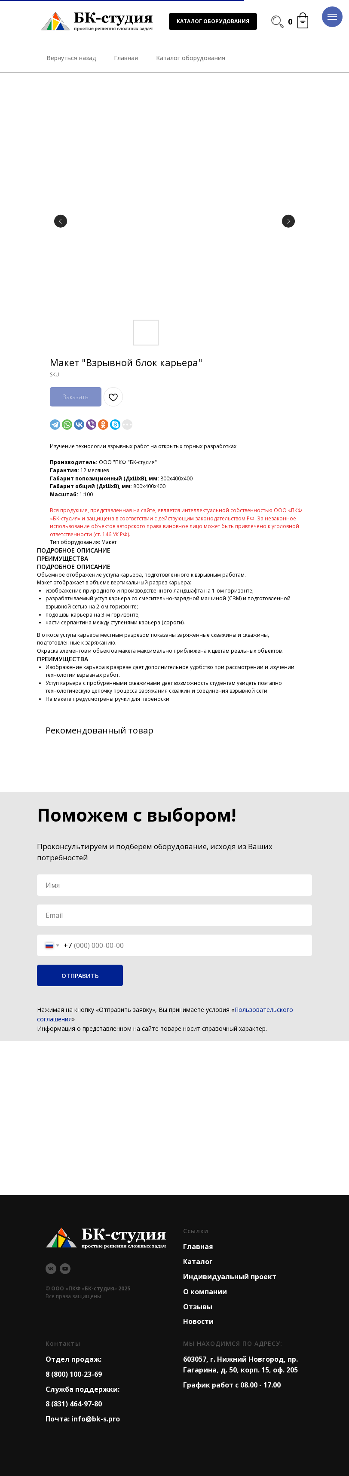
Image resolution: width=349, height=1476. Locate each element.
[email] (174, 915)
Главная (198, 1246)
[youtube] (65, 1268)
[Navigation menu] (332, 17)
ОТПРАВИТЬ (80, 976)
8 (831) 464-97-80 (74, 1404)
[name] (174, 885)
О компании (205, 1291)
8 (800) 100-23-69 (74, 1374)
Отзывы (197, 1306)
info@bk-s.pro (95, 1419)
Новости (198, 1321)
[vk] (51, 1268)
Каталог (198, 1261)
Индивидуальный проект (229, 1276)
